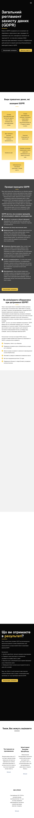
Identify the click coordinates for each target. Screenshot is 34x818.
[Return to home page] (6, 2)
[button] (10, 50)
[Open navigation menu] (30, 2)
